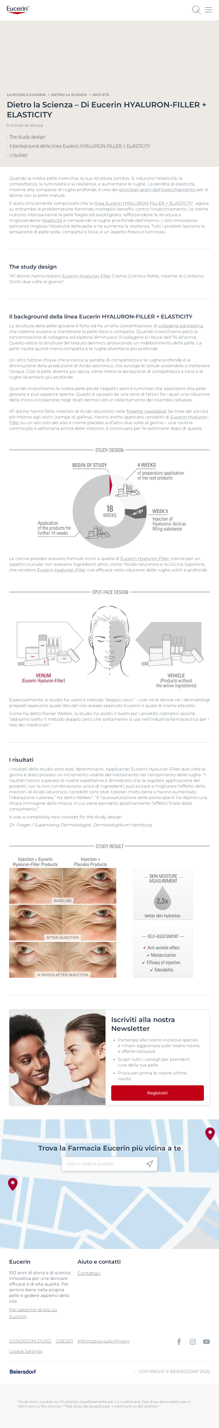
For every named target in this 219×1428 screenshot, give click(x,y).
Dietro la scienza (69, 95)
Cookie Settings (25, 1351)
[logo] (18, 10)
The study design (27, 136)
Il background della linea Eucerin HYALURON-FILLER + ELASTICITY (79, 145)
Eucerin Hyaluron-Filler (86, 276)
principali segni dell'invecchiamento (157, 189)
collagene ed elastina (180, 325)
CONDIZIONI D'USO (30, 1341)
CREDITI (64, 1341)
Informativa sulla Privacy (103, 1341)
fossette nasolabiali (147, 411)
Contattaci (89, 1273)
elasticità (52, 220)
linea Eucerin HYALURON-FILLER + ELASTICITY (143, 203)
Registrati (157, 1093)
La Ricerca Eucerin (26, 95)
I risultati (18, 155)
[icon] (149, 1163)
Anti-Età (100, 95)
